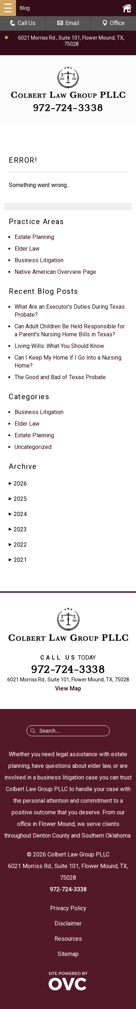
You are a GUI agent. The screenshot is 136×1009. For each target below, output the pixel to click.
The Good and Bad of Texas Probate (60, 377)
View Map (68, 688)
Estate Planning (34, 237)
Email (68, 23)
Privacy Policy (68, 908)
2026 (18, 483)
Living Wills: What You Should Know (59, 346)
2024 (18, 514)
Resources (68, 938)
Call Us (23, 23)
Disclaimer (68, 923)
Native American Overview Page (55, 271)
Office (113, 23)
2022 (18, 544)
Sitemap (68, 954)
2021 (18, 560)
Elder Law (27, 248)
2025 (18, 498)
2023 (18, 529)
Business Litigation (39, 260)
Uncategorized (33, 446)
